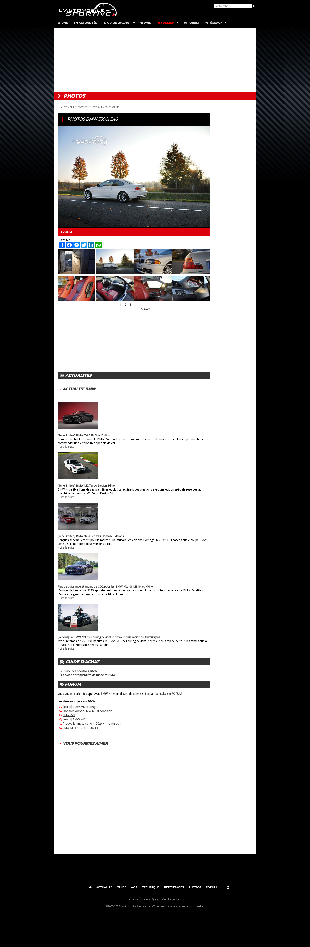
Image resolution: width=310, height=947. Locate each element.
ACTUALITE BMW (79, 389)
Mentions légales (149, 899)
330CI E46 (114, 107)
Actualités (85, 23)
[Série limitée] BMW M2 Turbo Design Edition (87, 485)
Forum (191, 23)
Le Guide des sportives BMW (78, 671)
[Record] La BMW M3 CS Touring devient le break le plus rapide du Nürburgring (109, 637)
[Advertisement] (155, 60)
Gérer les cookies (171, 899)
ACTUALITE (104, 887)
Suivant (145, 309)
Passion (166, 23)
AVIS (134, 887)
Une (62, 23)
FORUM (211, 887)
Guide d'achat (117, 23)
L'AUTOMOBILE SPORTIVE (73, 107)
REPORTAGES (174, 887)
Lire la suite (66, 447)
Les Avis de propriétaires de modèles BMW (87, 675)
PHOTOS (94, 107)
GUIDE (121, 887)
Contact (133, 899)
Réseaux (213, 23)
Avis (145, 23)
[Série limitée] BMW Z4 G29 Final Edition (84, 435)
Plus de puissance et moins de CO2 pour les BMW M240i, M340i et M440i (105, 586)
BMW (104, 107)
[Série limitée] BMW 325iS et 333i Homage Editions (91, 536)
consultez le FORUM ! (169, 694)
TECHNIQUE (150, 887)
